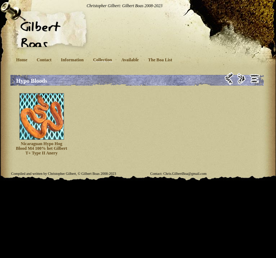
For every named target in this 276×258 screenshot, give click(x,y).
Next (241, 78)
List (255, 78)
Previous (229, 78)
